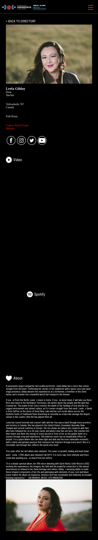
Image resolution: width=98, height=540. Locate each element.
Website (10, 128)
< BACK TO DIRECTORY (21, 21)
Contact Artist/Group (17, 125)
